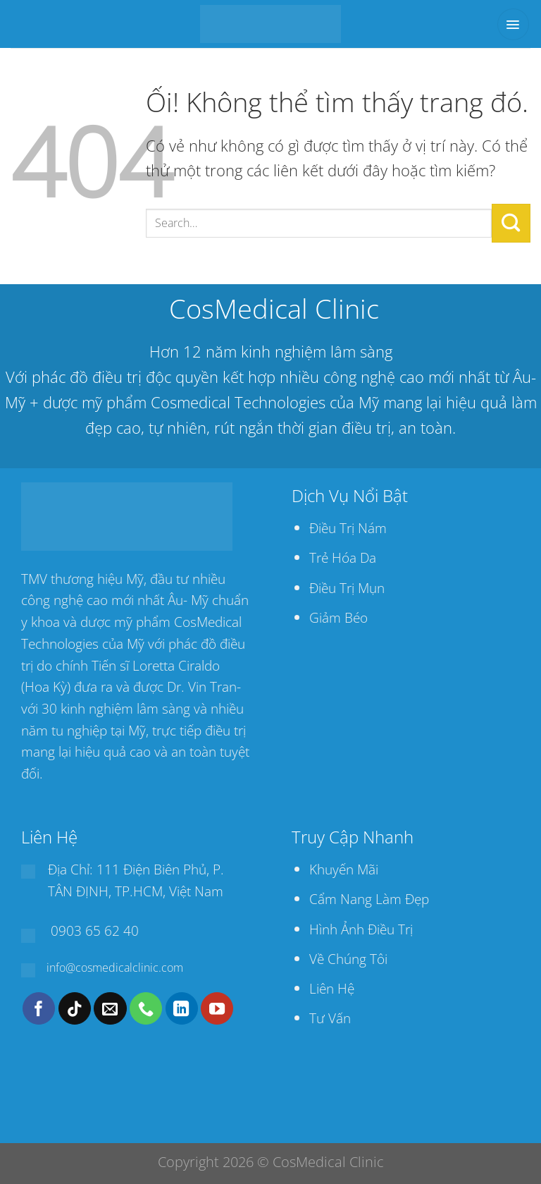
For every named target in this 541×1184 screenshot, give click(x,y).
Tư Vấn (330, 1017)
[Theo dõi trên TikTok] (74, 1008)
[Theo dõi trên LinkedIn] (182, 1008)
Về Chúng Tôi (348, 958)
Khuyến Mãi (343, 869)
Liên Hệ (331, 988)
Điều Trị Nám (348, 527)
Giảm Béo (338, 617)
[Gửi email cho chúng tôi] (110, 1008)
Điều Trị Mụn (347, 587)
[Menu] (513, 24)
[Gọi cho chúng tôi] (146, 1008)
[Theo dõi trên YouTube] (217, 1008)
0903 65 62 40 (95, 930)
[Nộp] (511, 223)
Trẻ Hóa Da (342, 557)
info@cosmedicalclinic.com (114, 967)
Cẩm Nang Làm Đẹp (369, 898)
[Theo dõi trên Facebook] (39, 1008)
